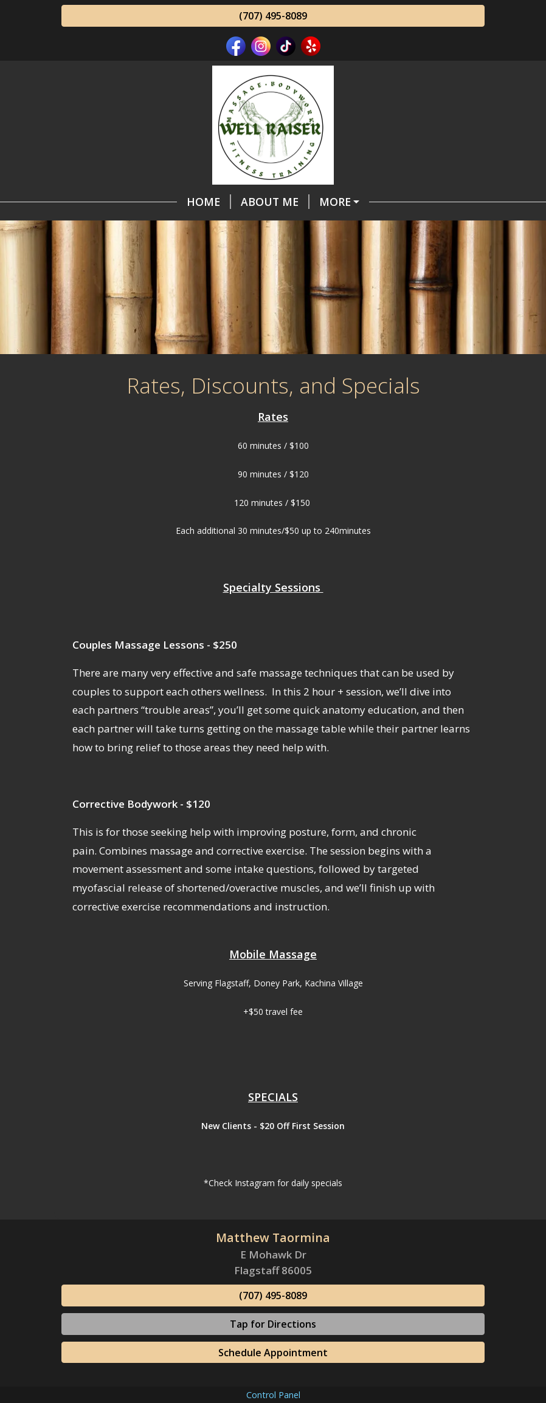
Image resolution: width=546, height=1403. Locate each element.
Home (93, 201)
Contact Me (438, 227)
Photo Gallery (359, 278)
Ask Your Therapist (355, 253)
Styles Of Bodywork (269, 201)
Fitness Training (331, 227)
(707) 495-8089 (273, 15)
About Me (159, 201)
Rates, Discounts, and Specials (168, 227)
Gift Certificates (126, 253)
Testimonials (236, 253)
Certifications (256, 278)
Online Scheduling (134, 278)
